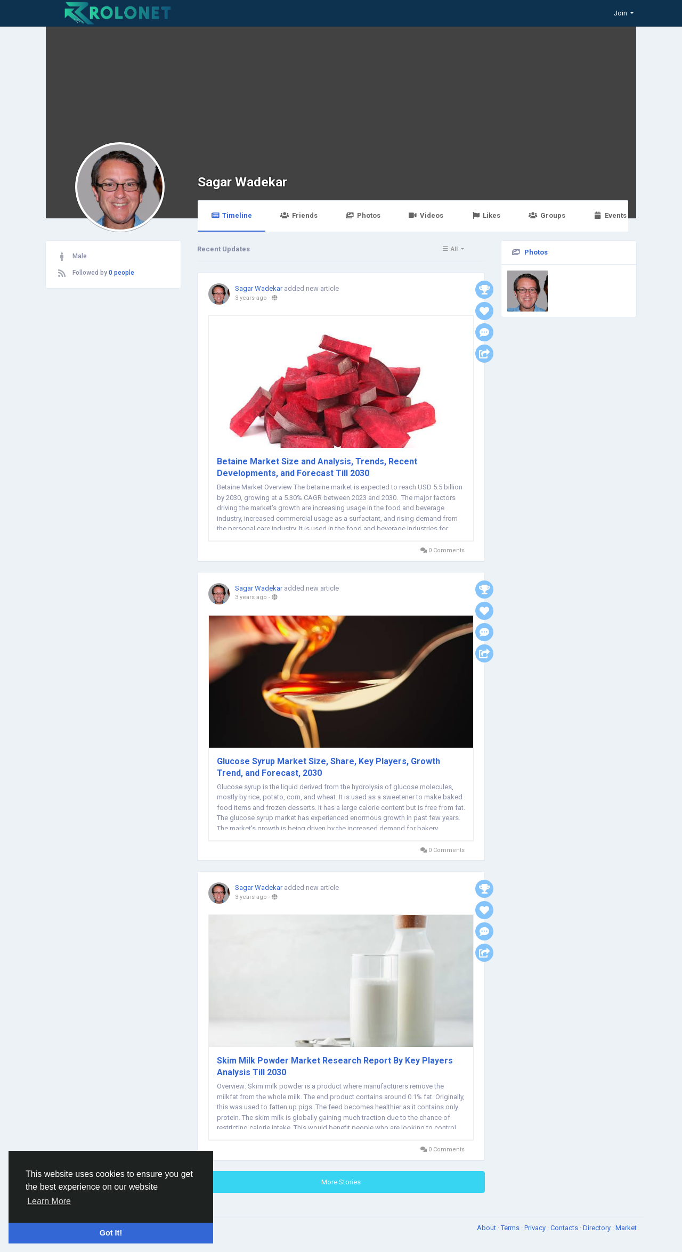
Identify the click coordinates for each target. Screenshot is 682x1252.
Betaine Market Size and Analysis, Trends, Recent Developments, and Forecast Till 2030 (317, 467)
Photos (363, 215)
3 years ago (251, 297)
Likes (486, 215)
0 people (121, 272)
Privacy (535, 1228)
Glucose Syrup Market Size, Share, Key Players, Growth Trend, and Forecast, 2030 (328, 767)
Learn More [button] (49, 1201)
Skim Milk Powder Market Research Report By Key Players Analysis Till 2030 (335, 1066)
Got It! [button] (111, 1233)
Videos (426, 215)
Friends (298, 215)
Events (610, 215)
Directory (597, 1228)
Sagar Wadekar (242, 182)
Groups (547, 215)
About (487, 1228)
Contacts (565, 1228)
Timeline (231, 215)
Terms (511, 1228)
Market (626, 1228)
